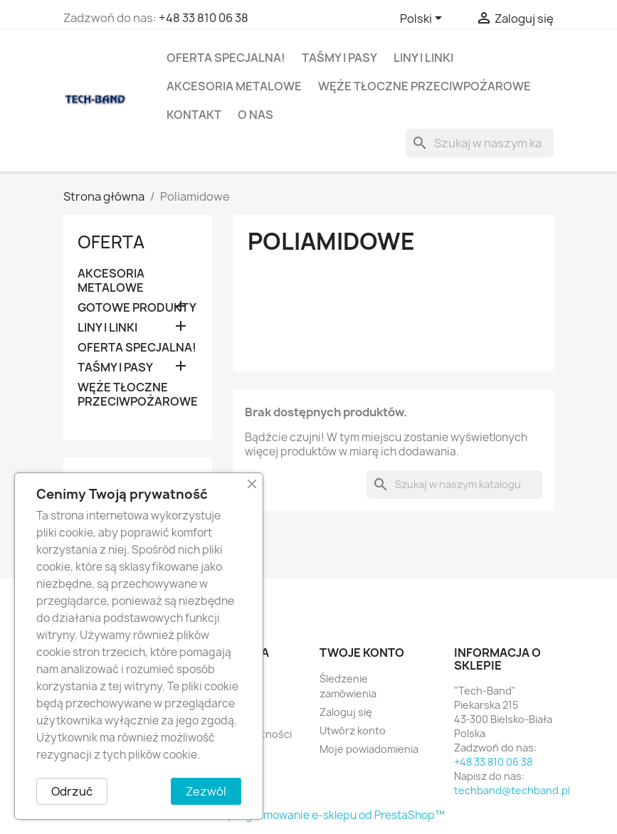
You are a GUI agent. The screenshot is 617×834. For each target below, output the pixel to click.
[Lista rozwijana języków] (423, 19)
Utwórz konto (353, 730)
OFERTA (111, 242)
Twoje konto (362, 652)
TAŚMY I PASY (339, 57)
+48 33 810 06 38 (203, 18)
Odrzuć (72, 791)
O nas (255, 114)
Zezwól (206, 791)
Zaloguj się (346, 712)
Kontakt (194, 114)
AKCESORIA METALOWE (234, 86)
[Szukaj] (480, 143)
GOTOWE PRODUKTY (137, 307)
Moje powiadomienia (369, 749)
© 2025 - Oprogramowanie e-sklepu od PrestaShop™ (308, 815)
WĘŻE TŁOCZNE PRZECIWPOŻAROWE (424, 86)
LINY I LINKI (423, 57)
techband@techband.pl (512, 790)
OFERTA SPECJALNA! (226, 57)
